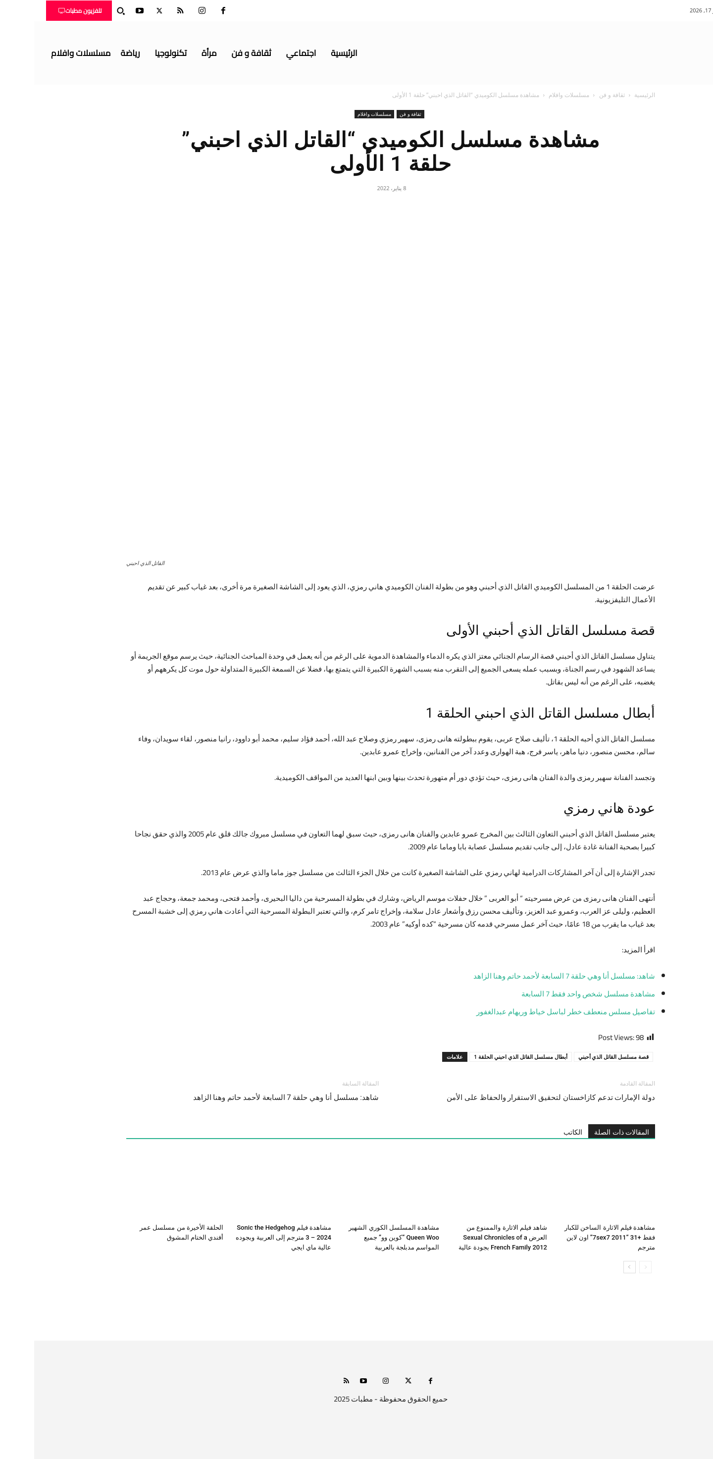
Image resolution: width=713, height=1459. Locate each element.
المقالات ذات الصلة (587, 1132)
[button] (87, 11)
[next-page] (595, 1267)
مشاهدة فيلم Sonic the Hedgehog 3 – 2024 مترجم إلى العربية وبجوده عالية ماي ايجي (249, 1237)
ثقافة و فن (578, 95)
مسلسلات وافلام (534, 95)
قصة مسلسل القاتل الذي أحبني (579, 1056)
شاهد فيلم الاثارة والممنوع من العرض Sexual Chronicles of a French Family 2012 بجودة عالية (468, 1237)
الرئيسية (610, 95)
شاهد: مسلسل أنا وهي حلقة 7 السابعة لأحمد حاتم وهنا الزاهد (530, 976)
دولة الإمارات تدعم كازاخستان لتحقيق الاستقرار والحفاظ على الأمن (516, 1097)
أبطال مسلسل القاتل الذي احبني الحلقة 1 (486, 1056)
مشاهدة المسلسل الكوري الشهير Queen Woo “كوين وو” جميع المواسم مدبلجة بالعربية (359, 1237)
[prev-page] (611, 1267)
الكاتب (538, 1132)
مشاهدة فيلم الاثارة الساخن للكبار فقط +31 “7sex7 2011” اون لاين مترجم (575, 1237)
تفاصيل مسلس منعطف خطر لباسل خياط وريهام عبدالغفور (531, 1011)
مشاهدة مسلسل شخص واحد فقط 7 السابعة (554, 994)
